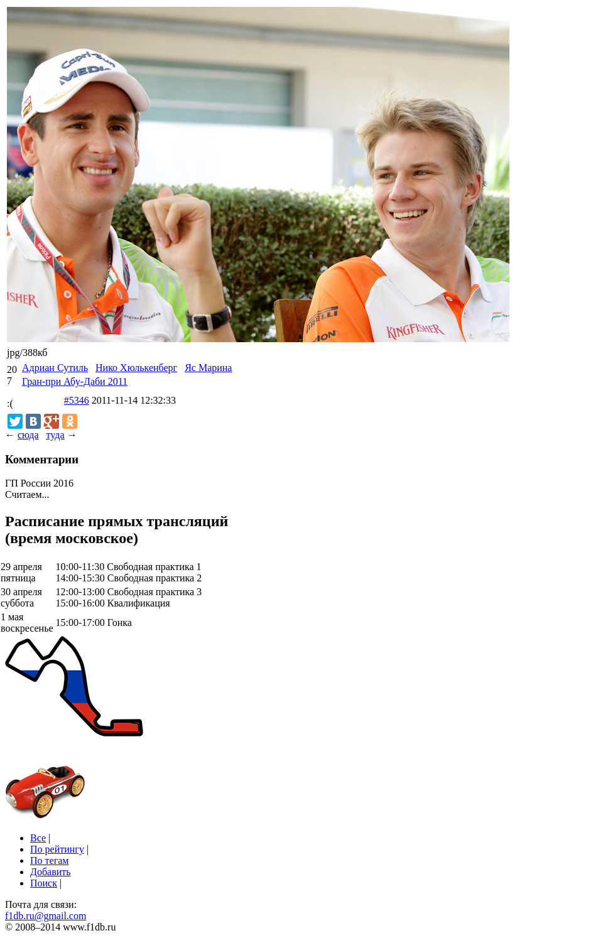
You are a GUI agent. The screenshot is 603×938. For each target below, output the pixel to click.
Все (38, 838)
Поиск (43, 883)
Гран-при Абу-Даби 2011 (75, 381)
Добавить (50, 871)
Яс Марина (208, 367)
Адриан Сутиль (55, 367)
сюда (28, 434)
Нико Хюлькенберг (136, 367)
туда (55, 434)
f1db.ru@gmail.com (45, 915)
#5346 (76, 400)
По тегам (49, 860)
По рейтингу (57, 849)
